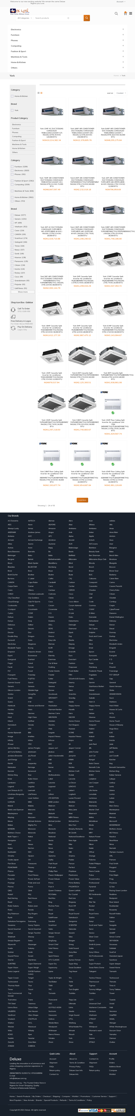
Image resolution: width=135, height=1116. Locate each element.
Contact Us (54, 1074)
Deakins (51, 621)
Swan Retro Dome (96, 967)
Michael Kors (74, 821)
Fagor (10, 663)
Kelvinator (12, 767)
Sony (50, 952)
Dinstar (11, 632)
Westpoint (52, 1027)
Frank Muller (74, 671)
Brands (39, 1100)
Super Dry (52, 964)
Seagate (112, 925)
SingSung (52, 940)
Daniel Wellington (116, 617)
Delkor (30, 625)
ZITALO (92, 1042)
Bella (50, 555)
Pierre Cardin (94, 871)
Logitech (72, 794)
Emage (72, 648)
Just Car (92, 756)
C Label (31, 578)
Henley (10, 713)
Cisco (71, 594)
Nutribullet (12, 852)
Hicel (10, 717)
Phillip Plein (53, 871)
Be (49, 551)
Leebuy (112, 783)
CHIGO (10, 594)
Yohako (51, 1038)
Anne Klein (113, 532)
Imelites (31, 736)
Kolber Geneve (115, 775)
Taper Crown (13, 978)
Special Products (51, 1100)
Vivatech (11, 1019)
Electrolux (113, 640)
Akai (70, 524)
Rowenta (113, 910)
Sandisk (51, 921)
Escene (112, 652)
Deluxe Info (73, 1074)
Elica (91, 644)
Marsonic (31, 809)
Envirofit (72, 652)
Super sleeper (115, 964)
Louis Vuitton (33, 798)
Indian (111, 736)
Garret (30, 682)
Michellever (93, 821)
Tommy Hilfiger (95, 989)
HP (9, 729)
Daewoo (112, 613)
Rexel (10, 902)
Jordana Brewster (15, 756)
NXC (30, 852)
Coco (50, 601)
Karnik (10, 763)
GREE (30, 698)
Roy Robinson (13, 913)
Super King (73, 964)
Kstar (10, 779)
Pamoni (112, 860)
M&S (30, 802)
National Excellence (77, 836)
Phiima (10, 871)
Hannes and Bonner (36, 705)
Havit (91, 709)
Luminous (93, 798)
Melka (91, 817)
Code (91, 601)
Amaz (30, 528)
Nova (50, 848)
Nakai (30, 836)
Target (31, 978)
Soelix (10, 948)
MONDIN (11, 829)
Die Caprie (93, 628)
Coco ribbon (74, 601)
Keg (110, 763)
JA (70, 744)
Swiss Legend (13, 971)
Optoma (51, 856)
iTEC (30, 744)
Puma (30, 887)
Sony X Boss (94, 952)
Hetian (91, 713)
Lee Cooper (94, 783)
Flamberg (93, 667)
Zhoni (50, 1042)
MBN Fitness (53, 817)
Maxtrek (112, 813)
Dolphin (92, 632)
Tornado (52, 993)
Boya (50, 571)
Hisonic (112, 717)
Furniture (15, 35)
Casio (10, 590)
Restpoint (113, 898)
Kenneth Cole (94, 767)
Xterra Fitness (54, 1034)
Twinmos (32, 1003)
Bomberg (52, 567)
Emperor (11, 652)
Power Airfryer (34, 879)
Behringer (12, 555)
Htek (50, 729)
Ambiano (72, 528)
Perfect (72, 867)
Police (91, 875)
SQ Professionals (96, 956)
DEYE (50, 628)
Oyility (50, 860)
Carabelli (52, 582)
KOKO (91, 775)
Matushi (51, 813)
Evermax (52, 659)
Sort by (110, 93)
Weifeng (72, 1023)
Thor (30, 985)
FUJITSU (31, 679)
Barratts (31, 551)
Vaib (111, 1007)
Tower (112, 993)
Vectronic (52, 1011)
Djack (71, 632)
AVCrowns (93, 544)
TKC (50, 989)
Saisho (92, 917)
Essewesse (32, 655)
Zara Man (32, 1042)
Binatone (113, 559)
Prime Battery (74, 883)
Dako (71, 617)
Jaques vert (53, 748)
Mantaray (93, 806)
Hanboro (113, 702)
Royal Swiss (94, 913)
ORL (111, 856)
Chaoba (92, 590)
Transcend (52, 1000)
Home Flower (94, 721)
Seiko (50, 929)
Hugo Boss (113, 729)
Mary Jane (73, 809)
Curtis (71, 609)
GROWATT (52, 698)
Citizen (112, 594)
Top (29, 993)
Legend (11, 786)
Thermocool (94, 982)
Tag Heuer (73, 971)
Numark (112, 848)
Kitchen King (114, 771)
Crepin (112, 605)
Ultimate (72, 1003)
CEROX (72, 590)
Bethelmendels (54, 559)
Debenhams (74, 621)
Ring (50, 902)
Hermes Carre (54, 713)
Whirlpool (93, 1027)
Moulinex (52, 833)
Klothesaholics (54, 775)
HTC (30, 729)
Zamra (92, 1038)
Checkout (47, 1096)
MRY (91, 833)
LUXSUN (11, 802)
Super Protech (95, 964)
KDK (50, 763)
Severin (72, 933)
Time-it (112, 985)
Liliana (112, 790)
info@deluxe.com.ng (18, 1078)
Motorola (32, 833)
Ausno (30, 544)
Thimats (112, 982)
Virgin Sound (74, 1015)
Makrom (51, 806)
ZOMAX (11, 1046)
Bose (10, 571)
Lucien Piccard (74, 798)
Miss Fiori (72, 825)
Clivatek (112, 598)
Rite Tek (92, 902)
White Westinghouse (118, 1027)
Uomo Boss (12, 1007)
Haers (50, 702)
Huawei (72, 729)
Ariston (112, 536)
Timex (10, 989)
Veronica (113, 1011)
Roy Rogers (33, 913)
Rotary (71, 910)
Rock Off (72, 906)
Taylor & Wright (54, 978)
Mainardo (93, 802)
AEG (9, 524)
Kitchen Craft (74, 771)
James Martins (14, 748)
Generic (11, 686)
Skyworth (12, 944)
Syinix (50, 971)
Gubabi (92, 698)
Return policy (54, 1070)
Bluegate (113, 563)
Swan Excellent (75, 967)
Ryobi (10, 917)
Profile (111, 1059)
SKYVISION (113, 940)
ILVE (111, 732)
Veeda (71, 1011)
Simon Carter (114, 937)
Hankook (11, 705)
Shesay (31, 937)
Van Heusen (33, 1011)
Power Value (74, 879)
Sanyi (91, 921)
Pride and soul (34, 883)
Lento (91, 786)
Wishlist (112, 1074)
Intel (90, 740)
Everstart (72, 659)
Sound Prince (13, 956)
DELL (50, 625)
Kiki (49, 771)
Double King (13, 636)
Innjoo (71, 740)
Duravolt (11, 640)
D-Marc (92, 613)
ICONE (71, 732)
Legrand (51, 786)
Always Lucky (13, 528)
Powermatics (94, 879)
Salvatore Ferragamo (17, 921)
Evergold (113, 655)
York (70, 1038)
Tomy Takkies (115, 989)
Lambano (12, 783)
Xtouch (71, 1034)
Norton (31, 848)
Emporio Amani (34, 652)
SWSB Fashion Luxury (34, 972)
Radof (10, 894)
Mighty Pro (32, 825)
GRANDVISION (115, 694)
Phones (14, 40)
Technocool (114, 978)
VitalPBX (112, 1015)
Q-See (112, 887)
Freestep (31, 675)
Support (112, 1096)
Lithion (51, 794)
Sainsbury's (73, 917)
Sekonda (72, 929)
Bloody (92, 563)
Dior (29, 632)
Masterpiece (114, 809)
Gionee (51, 690)
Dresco (51, 636)
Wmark (72, 1030)
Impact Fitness (54, 736)
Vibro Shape (33, 1015)
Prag (111, 879)
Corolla (31, 605)
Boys (71, 571)
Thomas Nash (13, 985)
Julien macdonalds (56, 756)
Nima (111, 844)
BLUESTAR (32, 567)
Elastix (71, 640)
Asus (111, 540)
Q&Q (10, 890)
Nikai (50, 844)
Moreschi (52, 829)
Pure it (51, 887)
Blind (71, 563)
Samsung (32, 921)
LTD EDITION (53, 798)
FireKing (51, 667)
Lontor (112, 794)
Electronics (16, 29)
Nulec (71, 848)
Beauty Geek (94, 551)
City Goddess (33, 598)
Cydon (10, 613)
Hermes (31, 713)
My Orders (36, 1096)
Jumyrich (72, 756)
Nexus (30, 844)
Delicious (11, 625)
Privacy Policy (74, 1066)
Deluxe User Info (76, 1070)
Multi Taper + (13, 836)
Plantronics (73, 875)
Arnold (71, 540)
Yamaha (112, 1034)
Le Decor (72, 783)
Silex (70, 937)
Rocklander (114, 906)
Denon (112, 625)
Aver (111, 544)
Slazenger (32, 944)
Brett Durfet (13, 575)
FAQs (51, 1066)
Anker (91, 532)
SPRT (71, 956)
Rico (30, 902)
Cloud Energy (13, 601)
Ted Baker (52, 982)
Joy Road (32, 756)
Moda (91, 825)
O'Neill (51, 852)
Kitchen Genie (94, 771)
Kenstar (11, 771)
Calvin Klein (114, 578)
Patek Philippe (95, 863)
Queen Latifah (74, 890)
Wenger (112, 1023)
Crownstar (52, 609)
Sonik (30, 952)
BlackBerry (52, 563)
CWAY (91, 609)
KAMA (71, 759)
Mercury (112, 817)
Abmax (51, 521)
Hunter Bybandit (14, 732)
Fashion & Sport (18, 51)
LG (49, 790)
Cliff (90, 598)
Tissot (30, 989)
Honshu (51, 725)
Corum (51, 605)
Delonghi (72, 625)
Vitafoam (93, 1015)
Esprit (10, 655)
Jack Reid (93, 744)
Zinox (71, 1042)
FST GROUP (114, 675)
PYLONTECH (74, 887)
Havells (72, 709)
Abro (71, 521)
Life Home (93, 790)
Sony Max (73, 952)
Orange (92, 856)
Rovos (91, 910)
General (112, 682)
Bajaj (50, 548)
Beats (71, 551)
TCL (70, 978)
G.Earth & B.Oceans (77, 679)
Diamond (72, 628)
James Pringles (34, 748)
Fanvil (30, 663)
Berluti (30, 559)
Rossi (50, 910)
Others (14, 67)
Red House (32, 898)
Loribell (11, 798)
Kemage (31, 767)
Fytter (50, 679)
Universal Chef (95, 1003)
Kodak (71, 775)
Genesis (31, 686)
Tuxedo (112, 1000)
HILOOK (72, 717)
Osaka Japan (13, 860)
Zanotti (11, 1042)
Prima (50, 883)
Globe (111, 690)
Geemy (71, 682)
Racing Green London (118, 890)
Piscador (11, 875)
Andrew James (34, 532)
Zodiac (112, 1042)
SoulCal (112, 952)
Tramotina (12, 1000)
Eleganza (32, 644)
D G (49, 613)
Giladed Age (33, 690)
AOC (30, 536)
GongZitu (32, 694)
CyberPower (114, 609)
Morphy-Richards (76, 829)
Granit (10, 698)
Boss (30, 571)
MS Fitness (113, 833)
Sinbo (30, 940)
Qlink (30, 890)
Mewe (10, 821)
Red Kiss (51, 898)
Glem (71, 690)
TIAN (50, 985)
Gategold (52, 682)
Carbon (72, 582)
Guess (10, 702)
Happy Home (74, 705)
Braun (91, 571)
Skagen (72, 940)
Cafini (50, 578)
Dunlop (112, 636)
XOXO (10, 1034)
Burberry (112, 575)
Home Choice (74, 721)
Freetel (51, 675)
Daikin (30, 617)
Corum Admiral (75, 605)
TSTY (91, 1000)
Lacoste (72, 779)
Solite (91, 948)
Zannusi (112, 1038)
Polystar (11, 879)
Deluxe (91, 625)
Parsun (71, 863)
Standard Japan (116, 956)
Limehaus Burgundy (16, 794)
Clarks (51, 598)
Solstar (11, 952)
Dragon (31, 636)
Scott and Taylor (96, 925)
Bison (10, 563)
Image (10, 736)
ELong (30, 648)
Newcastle (93, 840)
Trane (30, 1000)
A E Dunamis (13, 521)
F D (110, 659)
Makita (31, 806)
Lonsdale (92, 794)
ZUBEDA (31, 1046)
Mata (30, 813)
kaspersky (32, 763)
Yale (90, 1034)
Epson (91, 652)
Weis (91, 1023)
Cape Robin (33, 582)
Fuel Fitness (12, 679)
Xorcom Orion (115, 1030)
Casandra (93, 586)
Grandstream (94, 694)
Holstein (51, 721)
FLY (9, 671)
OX (29, 860)
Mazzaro (31, 817)
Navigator (12, 840)
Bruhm (51, 575)
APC (50, 536)
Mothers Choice (14, 833)
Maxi (70, 813)
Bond (71, 567)
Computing (16, 46)
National (51, 836)
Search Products (23, 1096)
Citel (91, 594)
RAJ (29, 894)
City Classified (13, 598)
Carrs (50, 586)
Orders (112, 1063)
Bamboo (92, 548)
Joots (111, 752)
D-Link (71, 613)
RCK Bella (52, 894)
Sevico (91, 933)
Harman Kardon (55, 709)
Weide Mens (53, 1023)
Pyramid (92, 887)
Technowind (13, 982)
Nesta (50, 840)
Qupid (91, 890)
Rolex (10, 910)
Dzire (30, 640)
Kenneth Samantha (117, 767)
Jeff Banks (113, 748)
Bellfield (72, 555)
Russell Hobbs (115, 913)
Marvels (51, 809)
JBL (90, 748)
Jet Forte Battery (15, 752)
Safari (30, 917)
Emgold (112, 648)
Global (91, 690)
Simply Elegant (14, 940)
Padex (71, 860)
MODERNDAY (114, 825)
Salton (112, 917)
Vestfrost (11, 1015)
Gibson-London (14, 690)
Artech (91, 540)
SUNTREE (12, 964)
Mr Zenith (72, 833)
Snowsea (113, 944)
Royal (50, 913)
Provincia (113, 883)
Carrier (31, 586)
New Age (72, 840)
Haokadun (52, 705)
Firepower (73, 667)
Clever (71, 598)
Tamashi (112, 971)
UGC (50, 1003)
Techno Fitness (95, 978)
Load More (82, 500)
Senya (10, 933)
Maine (111, 802)
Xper (30, 1034)
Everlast (31, 659)
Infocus (51, 740)
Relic (91, 898)
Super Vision (13, 967)
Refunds (63, 1100)
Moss (91, 829)
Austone (51, 544)
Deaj (30, 621)
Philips (30, 871)
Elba (90, 640)
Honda (31, 725)
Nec (29, 840)
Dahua (10, 617)
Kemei (50, 767)
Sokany (31, 948)
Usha (71, 1007)
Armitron (52, 540)
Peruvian (92, 867)
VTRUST (92, 1019)
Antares (11, 536)
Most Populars (16, 1100)
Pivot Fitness (33, 875)
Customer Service (99, 1096)
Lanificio (31, 783)
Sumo (91, 960)
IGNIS (91, 732)
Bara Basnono (14, 551)
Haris (30, 709)
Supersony (52, 967)
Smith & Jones (95, 944)
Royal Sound (74, 913)
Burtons (11, 578)
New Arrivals (29, 1100)
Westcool (32, 1027)
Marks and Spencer (16, 809)
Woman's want (95, 1030)
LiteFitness (32, 794)
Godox (10, 694)
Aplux (71, 536)
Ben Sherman (94, 555)
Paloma (92, 860)
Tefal (71, 982)
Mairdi (10, 806)
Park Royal (52, 863)
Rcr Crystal (73, 894)
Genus (71, 686)
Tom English (74, 989)
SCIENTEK (73, 925)
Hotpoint (92, 725)
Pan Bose (12, 863)
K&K (50, 759)
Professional (94, 883)
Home (116, 75)
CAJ (70, 578)
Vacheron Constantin (97, 1007)
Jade (111, 744)
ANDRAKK (12, 532)
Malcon (72, 806)
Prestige (11, 883)
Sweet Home (114, 967)
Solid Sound (74, 948)
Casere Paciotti (115, 586)
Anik (70, 532)
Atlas (10, 544)
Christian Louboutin (36, 594)
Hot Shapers (74, 725)
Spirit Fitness (53, 956)
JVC (29, 759)
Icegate (51, 732)
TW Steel (12, 1003)
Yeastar (31, 1038)
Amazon (52, 528)
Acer (91, 521)
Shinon (51, 937)
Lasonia (51, 783)
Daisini (51, 617)
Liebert (71, 790)
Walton (11, 1023)
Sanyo (112, 921)
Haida (71, 702)
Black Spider (33, 563)
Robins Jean (33, 906)
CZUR (30, 613)
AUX (70, 544)
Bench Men (113, 555)
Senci (91, 929)
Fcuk (111, 663)
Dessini (31, 628)
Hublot (91, 729)
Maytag (11, 817)
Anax (111, 528)
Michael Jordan (54, 821)
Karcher (112, 759)
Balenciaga (73, 548)
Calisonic (92, 578)
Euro (70, 655)
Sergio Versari (54, 933)
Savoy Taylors (34, 925)
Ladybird (92, 779)
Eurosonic (93, 655)
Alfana (91, 524)
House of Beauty (116, 725)
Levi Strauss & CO (15, 790)
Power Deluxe (54, 879)
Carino (112, 582)
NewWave (113, 840)
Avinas (10, 548)
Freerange (113, 671)
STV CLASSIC (54, 960)
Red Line (72, 898)
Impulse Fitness (75, 736)
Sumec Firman (75, 960)
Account (52, 1059)
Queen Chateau (54, 890)
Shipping (56, 1096)
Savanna (11, 925)
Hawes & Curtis (115, 709)
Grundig (72, 698)
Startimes (32, 960)
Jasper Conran (75, 748)
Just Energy (12, 759)
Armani (11, 540)
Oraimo (72, 856)
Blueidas (11, 567)
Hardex (11, 709)
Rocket (92, 906)
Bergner (11, 559)
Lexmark (31, 790)
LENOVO (72, 786)
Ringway (72, 902)
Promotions (85, 1096)
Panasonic (32, 863)
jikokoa (51, 752)
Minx (50, 825)
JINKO (71, 752)
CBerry (31, 590)
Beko (30, 555)
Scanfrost (52, 925)
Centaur (51, 590)
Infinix (30, 740)
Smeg (71, 944)
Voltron (51, 1019)
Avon (30, 548)
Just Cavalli (113, 756)
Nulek (91, 848)
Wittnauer (52, 1030)
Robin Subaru (13, 906)
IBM (29, 732)
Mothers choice (115, 829)
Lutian (111, 798)
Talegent (92, 971)
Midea (10, 825)
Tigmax (92, 985)
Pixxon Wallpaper (55, 875)
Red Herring (13, 898)
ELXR (50, 648)
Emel (91, 648)
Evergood (12, 659)
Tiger (71, 985)
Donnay (112, 632)
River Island (114, 902)
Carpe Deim (13, 586)
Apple (91, 536)
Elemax (51, 644)
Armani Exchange (35, 540)
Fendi (10, 667)
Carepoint (93, 582)
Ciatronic (52, 594)
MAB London (53, 802)
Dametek (92, 617)
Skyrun (91, 940)
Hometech (12, 725)
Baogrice (113, 548)
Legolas (31, 786)
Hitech (10, 721)
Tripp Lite (72, 1000)
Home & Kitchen (18, 62)
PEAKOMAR (12, 867)
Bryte (71, 575)
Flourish (112, 667)
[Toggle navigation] (130, 13)
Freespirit (11, 675)
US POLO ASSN (54, 1007)
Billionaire (73, 559)
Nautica (112, 836)
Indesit (91, 736)
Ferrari (30, 667)
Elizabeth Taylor (14, 648)
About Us (73, 1059)
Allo (110, 524)
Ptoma (10, 887)
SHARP (112, 933)
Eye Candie (93, 659)
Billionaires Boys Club (97, 559)
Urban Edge (33, 1007)
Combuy (112, 601)
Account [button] (120, 1)
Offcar (91, 852)
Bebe (111, 551)
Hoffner (31, 721)
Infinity (10, 740)
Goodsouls (52, 694)
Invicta (112, 740)
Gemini (92, 682)
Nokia (10, 848)
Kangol (92, 759)
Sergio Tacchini (34, 933)
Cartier (71, 586)
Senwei (112, 929)
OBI (70, 852)
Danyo (10, 621)
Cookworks (12, 605)
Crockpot (11, 609)
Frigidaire (93, 675)
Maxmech (93, 813)
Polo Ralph (113, 875)
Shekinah (11, 937)
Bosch (91, 567)
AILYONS (51, 524)
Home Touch (114, 721)
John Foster (93, 752)
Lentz (111, 786)
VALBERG (12, 1011)
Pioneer (112, 871)
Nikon (91, 844)
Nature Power (94, 836)
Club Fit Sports (34, 601)
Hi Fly (111, 713)
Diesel (111, 628)
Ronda (31, 910)
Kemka (71, 767)
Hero (71, 713)
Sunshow (113, 960)
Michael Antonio (34, 821)
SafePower (53, 917)
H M (29, 702)
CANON (11, 582)
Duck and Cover (95, 636)
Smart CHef (53, 944)
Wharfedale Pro (75, 1027)
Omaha (11, 856)
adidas (112, 521)
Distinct (51, 632)
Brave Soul (113, 571)
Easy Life (52, 640)
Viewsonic (52, 1015)
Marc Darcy (114, 806)
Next (10, 844)
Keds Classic (94, 763)
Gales (91, 679)
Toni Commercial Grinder (15, 994)
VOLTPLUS (32, 1019)
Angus (51, 532)
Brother (31, 575)
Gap (111, 679)
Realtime (113, 894)
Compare (113, 1070)
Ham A (92, 702)
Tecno (30, 982)
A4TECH (31, 521)
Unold (111, 1003)
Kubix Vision (33, 779)
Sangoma (73, 921)
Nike (70, 844)
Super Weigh (33, 967)
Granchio (72, 694)
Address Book (115, 1066)
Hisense (92, 717)
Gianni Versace (115, 686)
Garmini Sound (14, 682)
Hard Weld (113, 705)
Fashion (72, 663)
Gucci (111, 698)
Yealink (11, 1038)
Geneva (51, 686)
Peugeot (112, 867)
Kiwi (29, 775)
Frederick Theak (95, 671)
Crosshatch (32, 609)
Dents (10, 628)
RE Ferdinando (95, 894)
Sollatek (112, 948)
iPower (11, 744)
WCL (30, 1023)
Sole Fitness (53, 948)
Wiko (10, 1030)
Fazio (91, 663)
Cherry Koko (114, 590)
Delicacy (112, 621)
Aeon (30, 524)
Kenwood (32, 771)
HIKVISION (52, 717)
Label (50, 779)
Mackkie (72, 802)
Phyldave (72, 871)
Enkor (50, 652)
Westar (11, 1027)
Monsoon (32, 829)
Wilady (31, 1030)
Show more (23, 292)
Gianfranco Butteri (96, 686)
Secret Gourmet (14, 929)
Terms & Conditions (77, 1100)
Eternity (51, 655)
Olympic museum (116, 852)
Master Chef (94, 809)
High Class (32, 717)
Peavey (31, 867)
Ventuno (92, 1011)
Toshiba (72, 993)
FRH (70, 675)
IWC (50, 744)
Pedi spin (52, 867)
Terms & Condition (77, 1063)
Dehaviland (93, 621)
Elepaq (71, 644)
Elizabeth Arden (115, 644)
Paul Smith (113, 863)
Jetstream (32, 752)
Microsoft (113, 821)
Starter (11, 960)
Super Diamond (34, 964)
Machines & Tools (19, 57)
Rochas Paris (53, 906)
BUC (91, 575)
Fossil (30, 671)
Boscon (112, 567)
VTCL (71, 1019)
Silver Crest (93, 937)
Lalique (112, 779)
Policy (89, 1100)
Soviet (30, 956)
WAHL (112, 1019)
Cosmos (92, 605)
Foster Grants (54, 671)
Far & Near (52, 663)
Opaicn (31, 856)
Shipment (53, 1063)
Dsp (70, 636)
